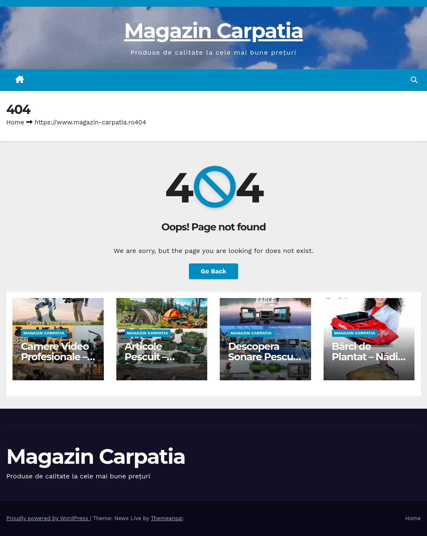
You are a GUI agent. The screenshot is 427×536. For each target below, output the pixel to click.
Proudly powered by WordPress (48, 518)
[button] (414, 80)
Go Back (213, 271)
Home (15, 122)
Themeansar (167, 518)
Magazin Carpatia (213, 30)
